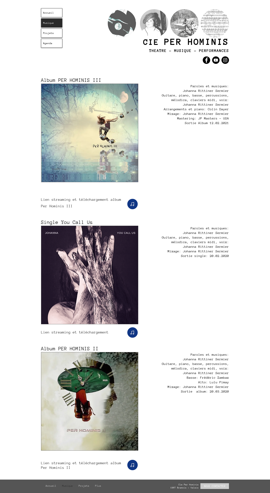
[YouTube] (216, 60)
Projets (48, 33)
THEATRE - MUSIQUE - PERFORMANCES (189, 51)
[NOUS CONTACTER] (214, 486)
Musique (48, 22)
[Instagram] (225, 60)
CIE (153, 42)
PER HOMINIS (196, 42)
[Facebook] (206, 60)
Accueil (48, 12)
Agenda (47, 43)
